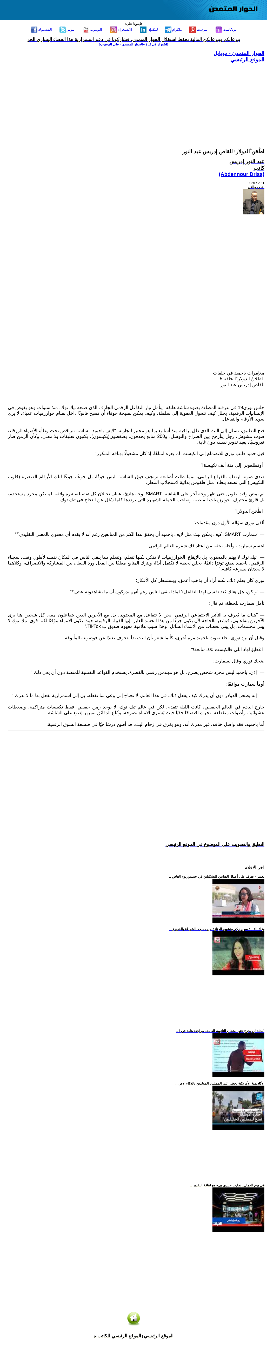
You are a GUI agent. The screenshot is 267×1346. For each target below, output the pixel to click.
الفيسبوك (41, 29)
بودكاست (226, 29)
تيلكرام (173, 29)
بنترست (198, 29)
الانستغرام (121, 29)
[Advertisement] (136, 99)
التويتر (67, 29)
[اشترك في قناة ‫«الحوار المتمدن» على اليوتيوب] (133, 44)
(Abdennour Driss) (241, 174)
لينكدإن (149, 29)
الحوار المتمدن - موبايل (238, 53)
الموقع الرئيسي (247, 59)
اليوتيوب (92, 29)
